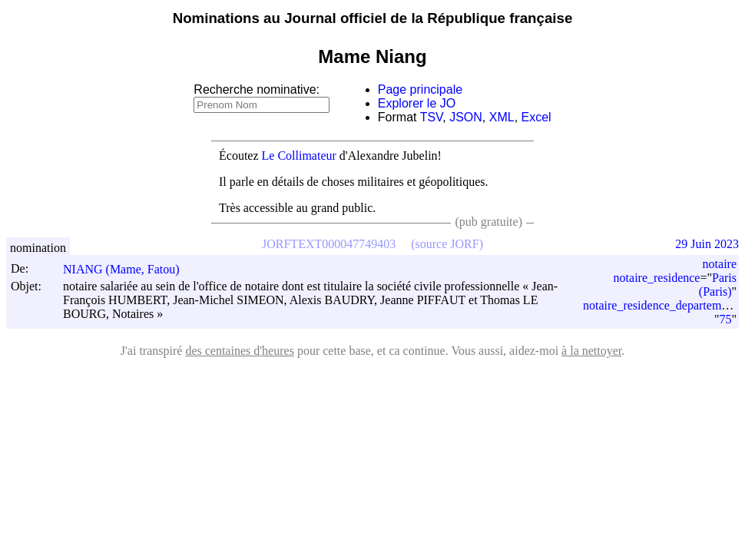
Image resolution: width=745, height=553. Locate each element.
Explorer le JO (416, 103)
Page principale (420, 89)
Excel (536, 117)
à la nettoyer (591, 350)
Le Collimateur (299, 155)
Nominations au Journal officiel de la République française (373, 18)
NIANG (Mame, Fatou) (128, 269)
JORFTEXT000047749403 (329, 243)
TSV (431, 117)
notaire (720, 263)
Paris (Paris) (718, 284)
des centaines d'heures (239, 350)
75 (725, 319)
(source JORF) (447, 243)
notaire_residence (657, 277)
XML (502, 117)
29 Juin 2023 (707, 243)
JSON (465, 117)
